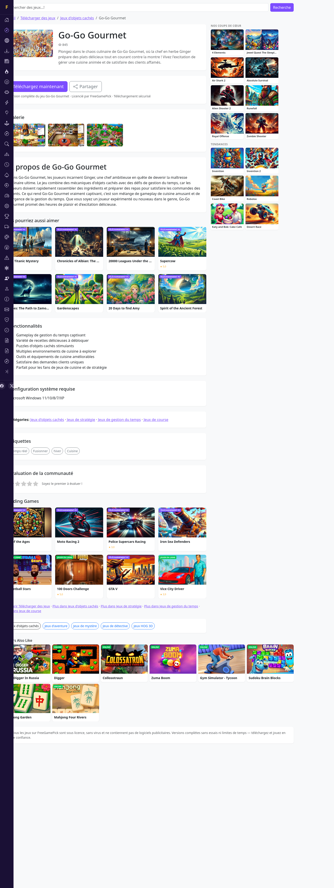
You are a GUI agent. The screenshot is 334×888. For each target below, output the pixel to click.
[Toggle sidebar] (7, 371)
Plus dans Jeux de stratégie (134, 743)
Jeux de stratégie (94, 556)
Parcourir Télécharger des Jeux (40, 743)
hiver (71, 588)
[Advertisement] (118, 140)
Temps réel (33, 588)
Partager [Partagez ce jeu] (99, 86)
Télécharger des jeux (51, 18)
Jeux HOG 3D (156, 763)
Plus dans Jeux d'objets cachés (89, 743)
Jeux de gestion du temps (132, 556)
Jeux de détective (128, 763)
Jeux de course (169, 556)
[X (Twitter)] (11, 385)
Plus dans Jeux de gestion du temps (185, 743)
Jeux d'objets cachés (90, 18)
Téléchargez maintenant (51, 86)
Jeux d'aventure (69, 763)
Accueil (23, 18)
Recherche (295, 7)
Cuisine (85, 588)
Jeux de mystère (98, 763)
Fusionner (54, 588)
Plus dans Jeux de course (36, 747)
